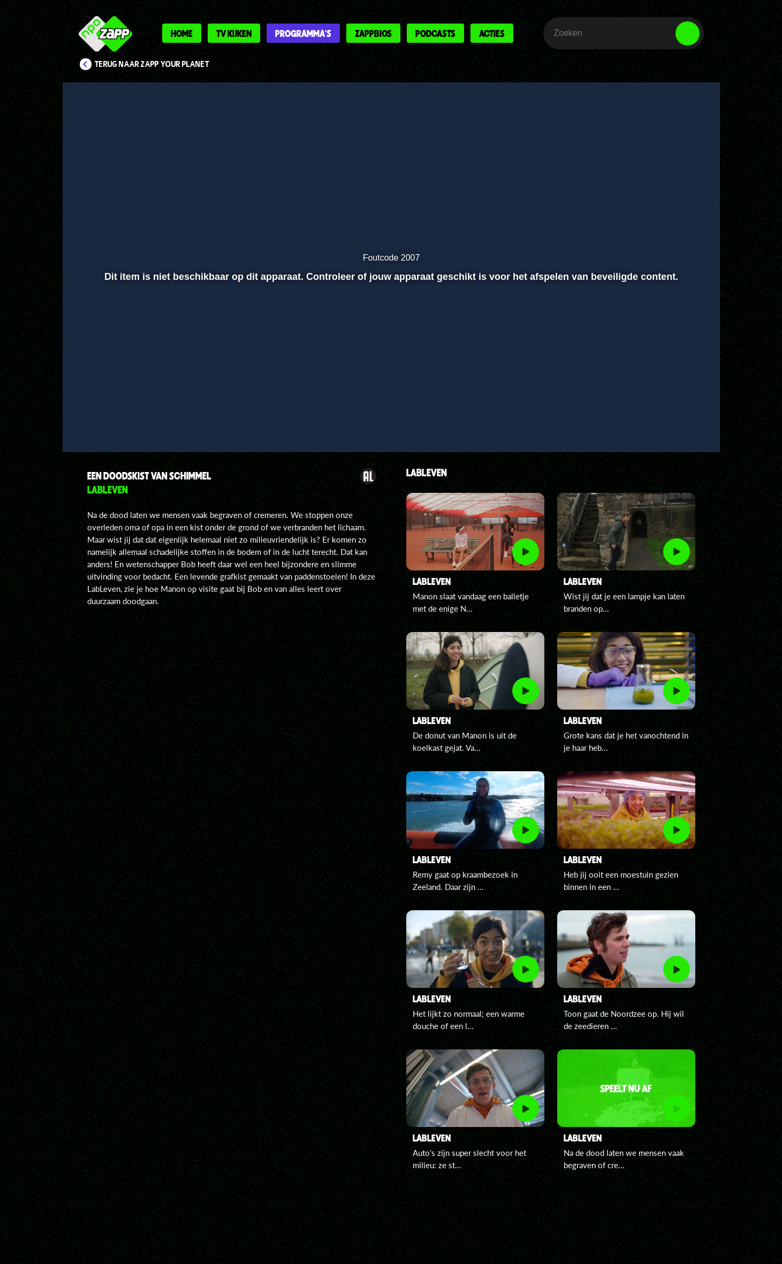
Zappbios (373, 33)
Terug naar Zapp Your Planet (152, 64)
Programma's (303, 33)
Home (182, 33)
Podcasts (435, 33)
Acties (492, 33)
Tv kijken (234, 33)
